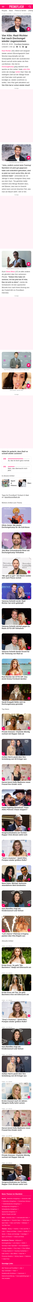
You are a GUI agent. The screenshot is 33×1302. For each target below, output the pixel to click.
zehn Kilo (26, 69)
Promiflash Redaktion (21, 44)
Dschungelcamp (8, 67)
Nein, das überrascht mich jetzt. (17, 469)
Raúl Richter (6, 51)
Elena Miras (10, 271)
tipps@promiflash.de (12, 497)
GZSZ (17, 72)
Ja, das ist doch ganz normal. (19, 460)
